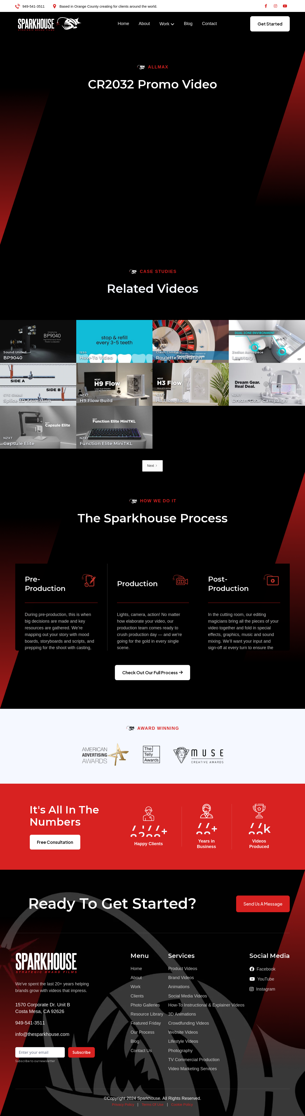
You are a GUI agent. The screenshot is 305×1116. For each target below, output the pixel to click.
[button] (166, 24)
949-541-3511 (33, 6)
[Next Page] (152, 466)
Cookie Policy (182, 1104)
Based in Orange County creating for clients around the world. (108, 6)
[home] (49, 24)
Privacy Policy (123, 1104)
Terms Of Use (153, 1104)
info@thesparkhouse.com (42, 1034)
